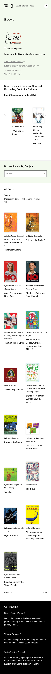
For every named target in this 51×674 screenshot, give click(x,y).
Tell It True (30, 489)
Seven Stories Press (25, 6)
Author (37, 199)
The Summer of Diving (14, 343)
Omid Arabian (11, 385)
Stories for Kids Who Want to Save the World (35, 399)
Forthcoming (26, 199)
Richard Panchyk (12, 438)
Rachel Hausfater (34, 286)
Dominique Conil (12, 286)
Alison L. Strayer (10, 289)
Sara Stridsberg (11, 332)
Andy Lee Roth (17, 242)
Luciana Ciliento (31, 388)
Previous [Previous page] (8, 592)
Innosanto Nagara (34, 438)
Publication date (11, 199)
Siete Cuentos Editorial (14, 652)
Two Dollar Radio (12, 74)
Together (8, 492)
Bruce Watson (11, 575)
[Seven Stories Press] (12, 6)
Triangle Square (11, 70)
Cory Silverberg (33, 332)
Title (6, 202)
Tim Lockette (32, 485)
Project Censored (17, 236)
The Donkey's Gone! (13, 389)
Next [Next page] (45, 592)
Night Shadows (11, 535)
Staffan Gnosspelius (35, 236)
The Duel (37, 144)
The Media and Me (12, 250)
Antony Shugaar (34, 392)
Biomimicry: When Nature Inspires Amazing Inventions (35, 535)
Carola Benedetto (34, 385)
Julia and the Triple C (35, 240)
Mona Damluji (19, 127)
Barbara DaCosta (12, 528)
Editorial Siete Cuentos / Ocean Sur (20, 66)
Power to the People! (13, 442)
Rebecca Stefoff (10, 578)
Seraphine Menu (34, 528)
